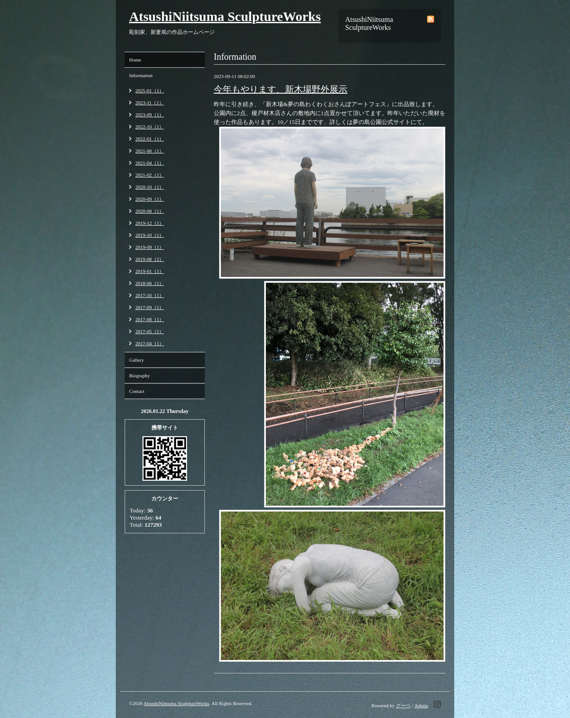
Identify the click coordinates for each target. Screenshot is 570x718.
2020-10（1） (149, 187)
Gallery (136, 360)
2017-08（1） (149, 319)
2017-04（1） (149, 343)
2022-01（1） (149, 138)
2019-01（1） (149, 271)
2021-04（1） (149, 162)
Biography (139, 375)
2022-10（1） (149, 126)
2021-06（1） (149, 150)
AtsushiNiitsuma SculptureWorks (225, 16)
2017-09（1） (149, 307)
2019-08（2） (149, 259)
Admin (421, 705)
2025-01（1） (149, 90)
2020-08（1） (149, 211)
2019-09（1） (149, 247)
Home (135, 59)
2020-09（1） (149, 199)
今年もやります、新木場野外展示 (280, 89)
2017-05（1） (149, 331)
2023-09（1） (149, 114)
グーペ (403, 705)
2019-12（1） (149, 223)
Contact (136, 391)
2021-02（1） (149, 174)
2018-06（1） (149, 283)
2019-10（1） (149, 235)
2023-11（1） (149, 102)
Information (141, 75)
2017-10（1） (149, 295)
